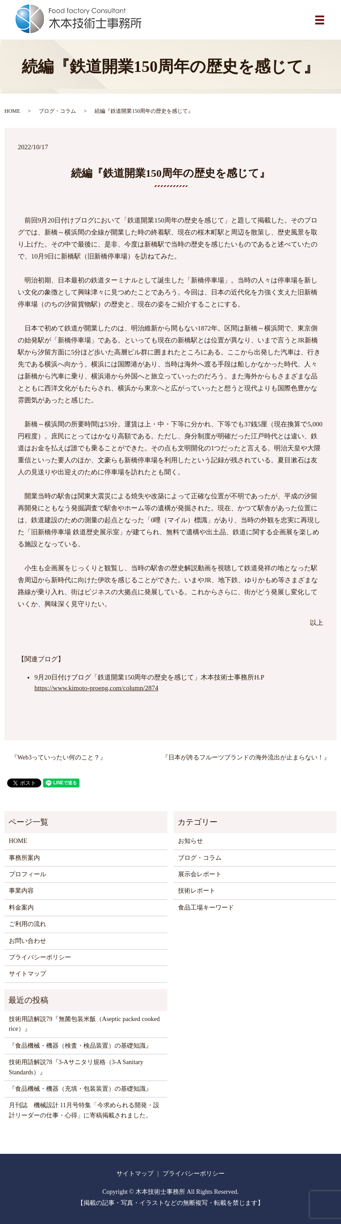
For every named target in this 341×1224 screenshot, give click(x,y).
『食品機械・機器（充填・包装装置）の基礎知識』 (80, 1088)
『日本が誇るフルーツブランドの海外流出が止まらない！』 (246, 757)
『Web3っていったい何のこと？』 (58, 757)
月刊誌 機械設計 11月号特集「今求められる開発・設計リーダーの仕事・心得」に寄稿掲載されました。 (84, 1110)
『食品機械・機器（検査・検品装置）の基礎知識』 (80, 1045)
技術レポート (196, 890)
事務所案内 (24, 857)
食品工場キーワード (206, 907)
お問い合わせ (27, 941)
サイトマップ (27, 973)
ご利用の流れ (27, 924)
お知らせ (190, 841)
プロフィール (27, 874)
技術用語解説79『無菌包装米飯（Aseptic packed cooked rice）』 (84, 1024)
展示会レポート (200, 874)
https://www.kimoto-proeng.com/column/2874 (96, 687)
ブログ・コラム (57, 111)
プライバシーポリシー (40, 957)
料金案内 (21, 907)
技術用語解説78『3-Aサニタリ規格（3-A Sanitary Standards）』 (76, 1067)
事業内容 (21, 890)
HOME (12, 111)
